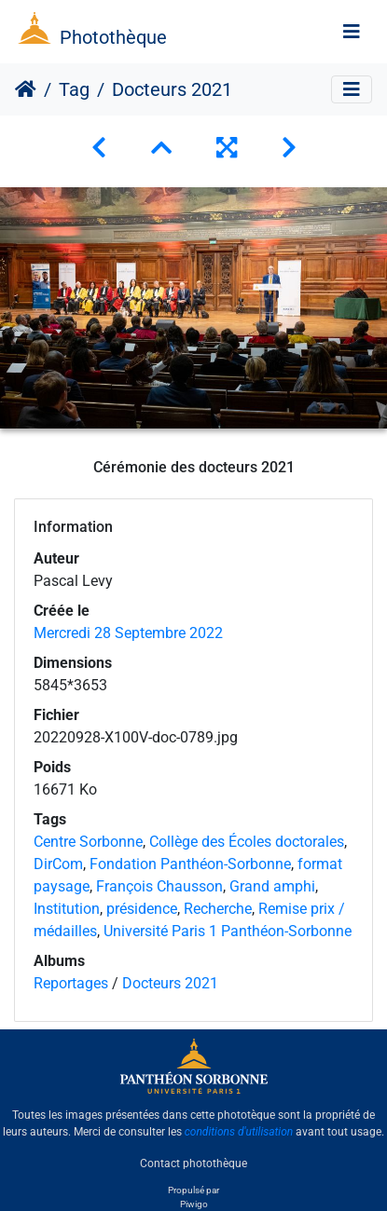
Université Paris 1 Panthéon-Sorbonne (228, 931)
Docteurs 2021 (170, 983)
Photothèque (113, 37)
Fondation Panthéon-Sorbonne (190, 864)
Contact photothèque (193, 1163)
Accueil (25, 89)
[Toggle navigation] (351, 32)
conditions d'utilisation (239, 1131)
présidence (141, 909)
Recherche (218, 909)
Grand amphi (272, 886)
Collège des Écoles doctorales (246, 841)
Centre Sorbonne (88, 841)
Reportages (71, 983)
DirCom (58, 864)
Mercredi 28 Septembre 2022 (128, 633)
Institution (67, 909)
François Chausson (159, 886)
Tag (74, 89)
